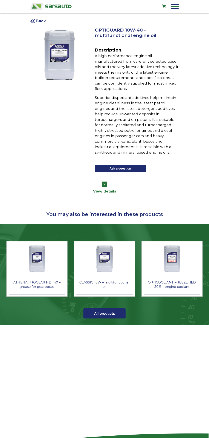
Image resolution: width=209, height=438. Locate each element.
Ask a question (120, 168)
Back (41, 21)
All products (104, 313)
